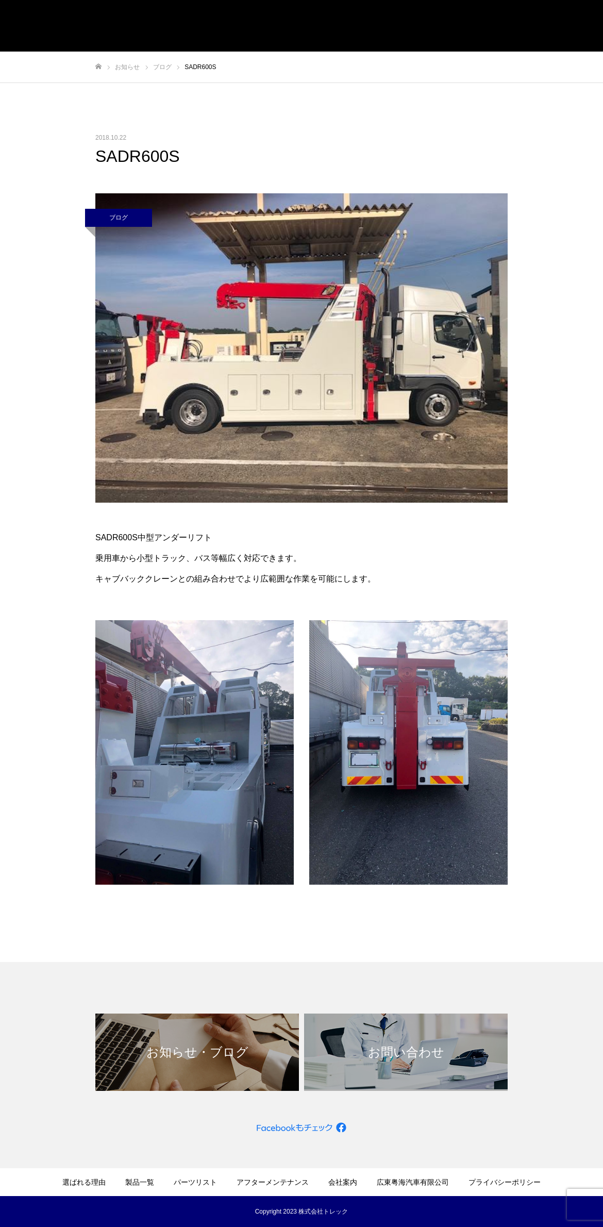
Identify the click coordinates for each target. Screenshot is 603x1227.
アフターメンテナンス (273, 1182)
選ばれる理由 (84, 1182)
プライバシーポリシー (504, 1182)
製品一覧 (139, 1182)
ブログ (118, 217)
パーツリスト (195, 1182)
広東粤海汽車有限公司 (413, 1182)
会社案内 (342, 1182)
